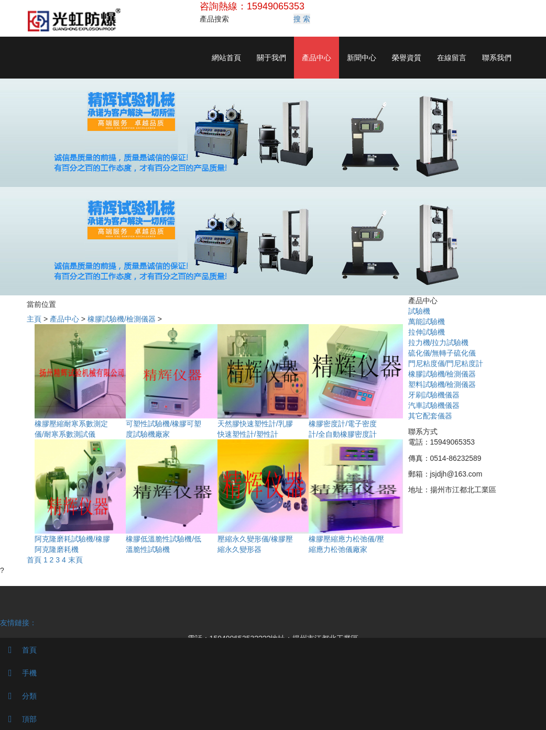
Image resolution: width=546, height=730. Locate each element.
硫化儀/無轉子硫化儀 (442, 353)
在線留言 (451, 57)
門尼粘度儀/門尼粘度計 (446, 363)
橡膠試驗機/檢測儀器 (122, 319)
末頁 (75, 560)
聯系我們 (496, 57)
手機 (18, 673)
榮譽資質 (406, 57)
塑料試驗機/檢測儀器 (442, 384)
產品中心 (316, 57)
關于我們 (271, 57)
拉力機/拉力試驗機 (438, 342)
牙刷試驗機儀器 (434, 395)
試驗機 (419, 311)
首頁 (34, 560)
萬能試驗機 (426, 321)
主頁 (34, 319)
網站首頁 (226, 57)
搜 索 (301, 19)
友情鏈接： (18, 622)
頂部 (18, 719)
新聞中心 (361, 57)
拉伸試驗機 (426, 332)
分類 (18, 696)
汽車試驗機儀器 (434, 405)
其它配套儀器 (430, 416)
